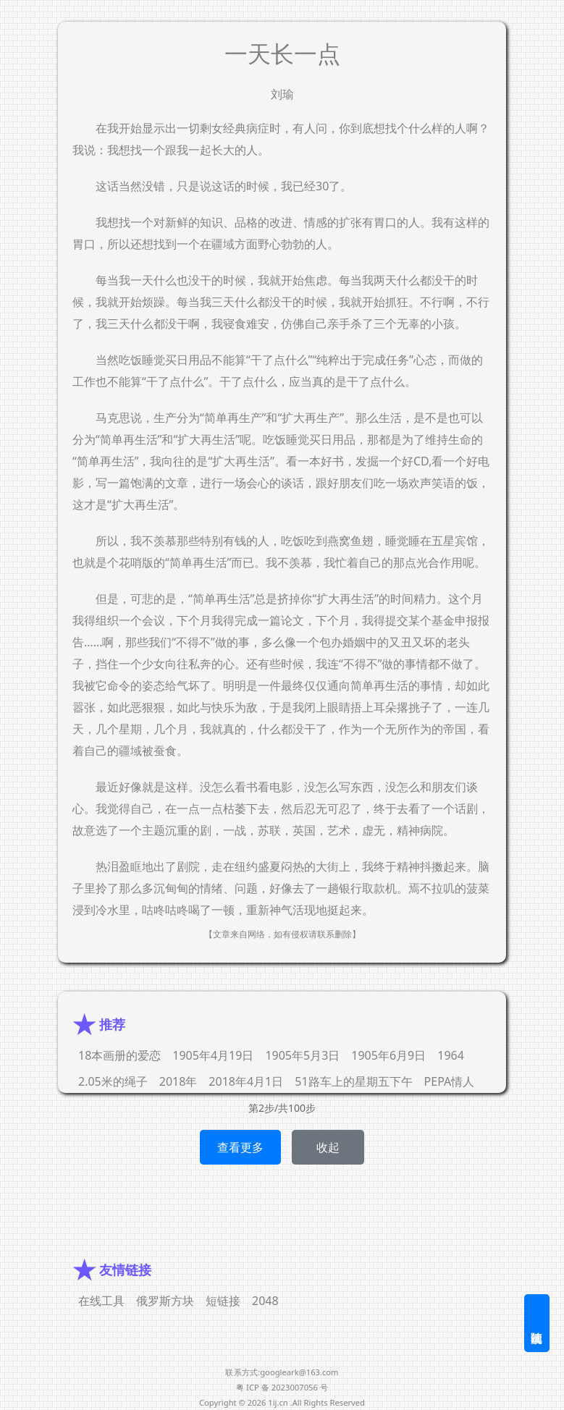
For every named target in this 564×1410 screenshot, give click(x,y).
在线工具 (101, 1301)
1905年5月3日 (302, 1055)
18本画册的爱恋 (119, 1055)
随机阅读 (537, 1323)
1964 (450, 1055)
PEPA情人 (449, 1081)
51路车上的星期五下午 (353, 1081)
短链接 (223, 1301)
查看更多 (240, 1147)
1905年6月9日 (388, 1055)
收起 (328, 1147)
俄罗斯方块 (165, 1301)
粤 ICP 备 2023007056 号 (282, 1387)
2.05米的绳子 (113, 1081)
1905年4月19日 (212, 1055)
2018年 (178, 1081)
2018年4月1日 (246, 1081)
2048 (265, 1301)
